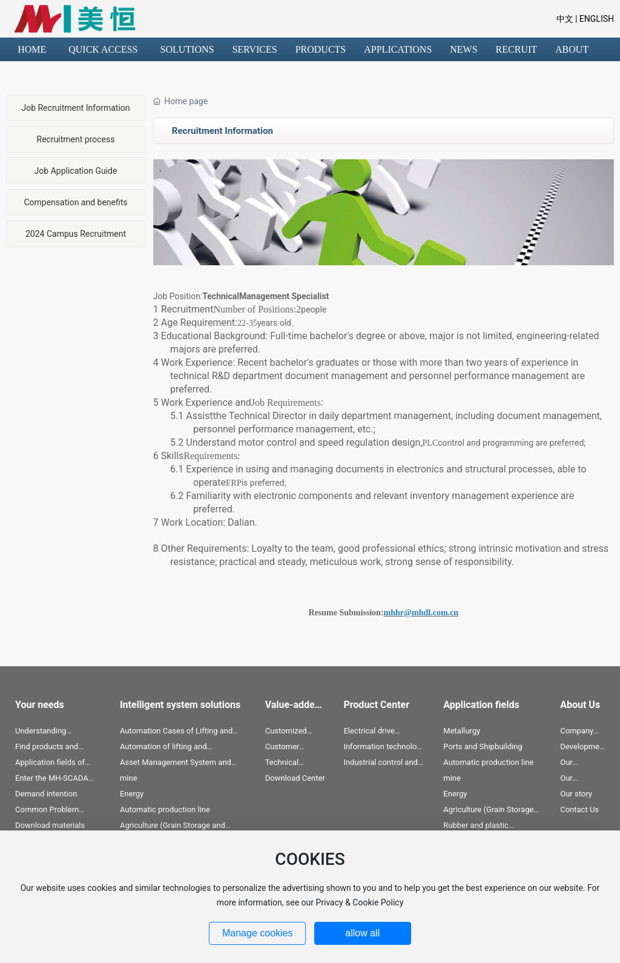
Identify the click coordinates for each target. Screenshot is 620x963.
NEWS (463, 49)
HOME (32, 49)
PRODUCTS (320, 49)
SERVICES (254, 49)
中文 (564, 19)
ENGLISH (595, 19)
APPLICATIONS (398, 49)
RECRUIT (516, 49)
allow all (362, 933)
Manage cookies (257, 933)
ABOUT (572, 49)
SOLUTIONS (187, 49)
